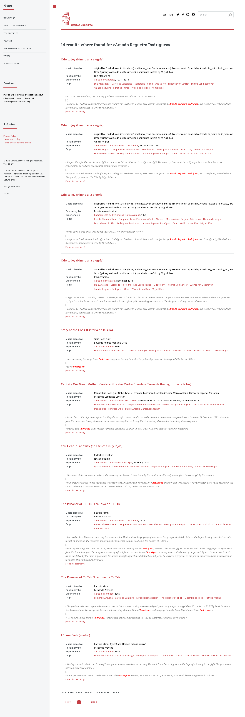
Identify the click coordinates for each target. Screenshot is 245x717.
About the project (14, 25)
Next (94, 702)
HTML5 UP (15, 186)
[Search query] (216, 14)
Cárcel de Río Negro (104, 280)
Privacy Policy (9, 136)
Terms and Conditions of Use (17, 142)
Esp (165, 14)
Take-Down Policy (11, 139)
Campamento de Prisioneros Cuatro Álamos (117, 214)
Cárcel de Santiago (104, 346)
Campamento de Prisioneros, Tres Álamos (116, 145)
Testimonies (10, 33)
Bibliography (11, 63)
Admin (6, 193)
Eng (171, 14)
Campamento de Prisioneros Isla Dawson (115, 400)
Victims (8, 41)
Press (7, 56)
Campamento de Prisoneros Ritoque (113, 462)
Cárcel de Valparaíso (104, 79)
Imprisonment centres (17, 48)
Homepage (9, 18)
